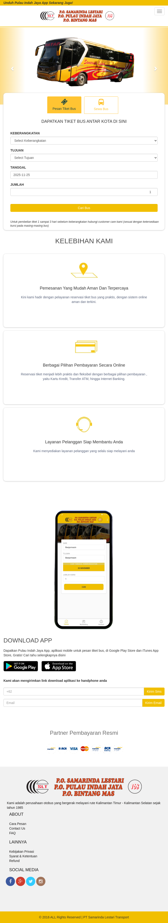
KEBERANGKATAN (25, 133)
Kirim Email (153, 703)
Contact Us (17, 828)
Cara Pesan (17, 824)
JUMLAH (17, 184)
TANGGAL (18, 167)
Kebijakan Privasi (21, 851)
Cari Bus (84, 208)
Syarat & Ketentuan (23, 856)
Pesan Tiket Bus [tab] (64, 105)
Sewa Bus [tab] (101, 105)
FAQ (12, 833)
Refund (14, 861)
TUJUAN (17, 150)
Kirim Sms (154, 691)
